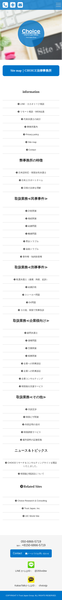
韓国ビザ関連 (32, 417)
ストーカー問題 (32, 295)
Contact (32, 150)
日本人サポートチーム (32, 180)
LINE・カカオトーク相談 (32, 104)
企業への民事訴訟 (32, 371)
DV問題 (32, 302)
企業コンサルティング (32, 378)
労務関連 (32, 348)
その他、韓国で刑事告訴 (32, 310)
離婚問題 (32, 233)
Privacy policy (32, 134)
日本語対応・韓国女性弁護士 (32, 172)
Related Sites (33, 486)
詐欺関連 (32, 211)
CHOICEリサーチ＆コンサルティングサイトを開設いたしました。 (32, 464)
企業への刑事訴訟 (32, 363)
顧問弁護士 (32, 333)
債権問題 (32, 340)
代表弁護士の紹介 (32, 119)
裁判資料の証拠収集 (32, 440)
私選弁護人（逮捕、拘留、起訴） (32, 279)
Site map (32, 142)
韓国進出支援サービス (32, 386)
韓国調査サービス (32, 432)
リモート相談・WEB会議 (32, 111)
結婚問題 (32, 226)
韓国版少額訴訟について (32, 473)
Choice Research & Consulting (32, 500)
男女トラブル (32, 241)
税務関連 (32, 356)
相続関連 (32, 218)
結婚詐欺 (32, 287)
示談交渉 (32, 409)
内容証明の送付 (32, 424)
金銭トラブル (32, 249)
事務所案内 (32, 127)
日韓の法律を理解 (32, 188)
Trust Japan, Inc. (32, 508)
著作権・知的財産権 (32, 256)
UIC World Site (32, 516)
